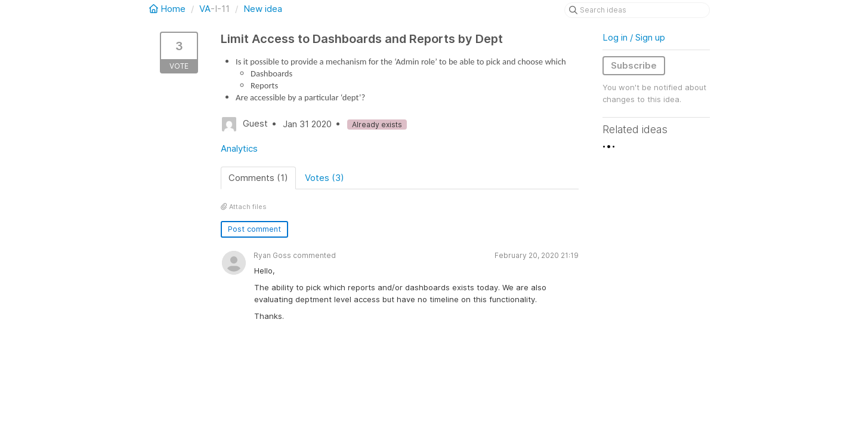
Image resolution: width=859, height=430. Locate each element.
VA (205, 8)
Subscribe (634, 65)
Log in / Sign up (633, 37)
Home (168, 8)
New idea (262, 8)
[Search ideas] (637, 10)
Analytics (239, 148)
